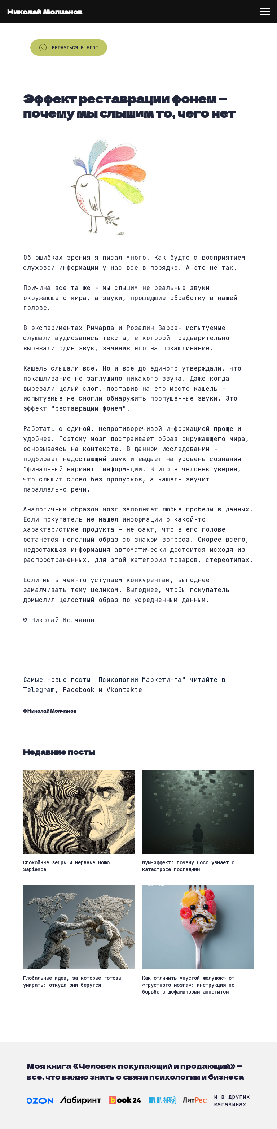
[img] (40, 1101)
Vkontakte (124, 689)
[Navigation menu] (265, 11)
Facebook (78, 689)
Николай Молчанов (44, 11)
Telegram (39, 689)
